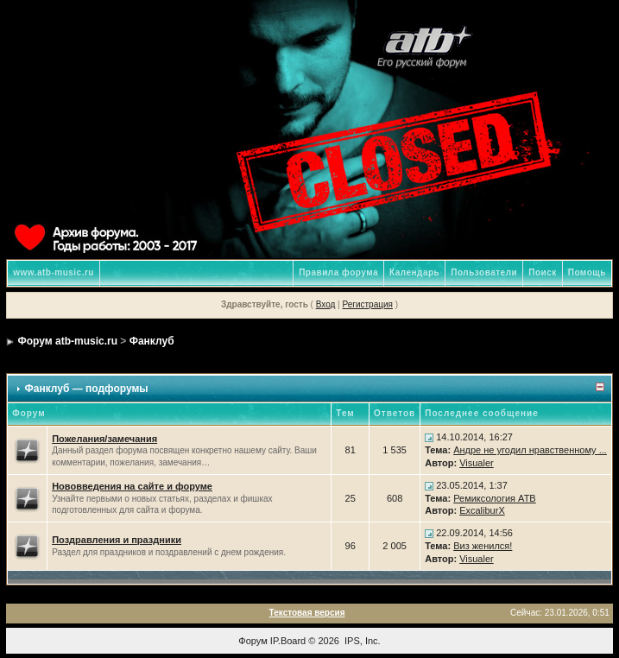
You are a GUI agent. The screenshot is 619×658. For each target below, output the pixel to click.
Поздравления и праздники (116, 540)
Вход (326, 304)
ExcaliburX (482, 510)
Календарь (414, 272)
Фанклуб (151, 341)
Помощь (587, 272)
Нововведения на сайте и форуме (132, 486)
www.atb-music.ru (53, 272)
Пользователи (484, 272)
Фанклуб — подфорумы (86, 389)
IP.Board (288, 641)
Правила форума (338, 272)
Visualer (476, 463)
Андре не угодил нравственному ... (530, 450)
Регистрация (367, 304)
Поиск (542, 272)
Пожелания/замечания (104, 438)
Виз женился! (482, 546)
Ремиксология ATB (494, 498)
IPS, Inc (361, 641)
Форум (252, 641)
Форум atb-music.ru (67, 341)
